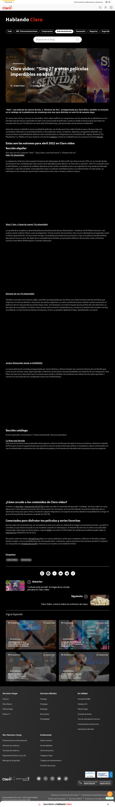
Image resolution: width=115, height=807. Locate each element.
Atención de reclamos (11, 746)
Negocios (93, 31)
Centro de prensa (46, 750)
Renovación (44, 714)
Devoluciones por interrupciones (15, 740)
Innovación (80, 31)
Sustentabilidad (46, 746)
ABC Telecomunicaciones (26, 31)
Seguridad (106, 31)
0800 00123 (105, 784)
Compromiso (47, 31)
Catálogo (53, 137)
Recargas (44, 709)
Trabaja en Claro (46, 756)
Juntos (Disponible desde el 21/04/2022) (24, 363)
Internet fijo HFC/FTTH (34, 507)
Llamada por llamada (86, 729)
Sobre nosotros (46, 740)
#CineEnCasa (33, 539)
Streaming (26, 560)
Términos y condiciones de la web (64, 795)
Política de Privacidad (57, 799)
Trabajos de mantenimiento (50, 761)
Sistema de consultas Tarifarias (98, 799)
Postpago (44, 704)
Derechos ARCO (75, 799)
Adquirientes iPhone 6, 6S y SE (14, 756)
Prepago (43, 699)
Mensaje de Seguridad (11, 761)
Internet (6, 699)
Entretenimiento (64, 31)
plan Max (19, 507)
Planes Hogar (8, 709)
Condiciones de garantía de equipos (96, 795)
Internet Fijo (11, 533)
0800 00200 (89, 784)
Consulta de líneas (85, 714)
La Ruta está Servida (15, 441)
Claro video (12, 560)
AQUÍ (49, 530)
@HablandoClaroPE (29, 544)
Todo (10, 31)
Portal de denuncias (47, 766)
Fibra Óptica (7, 704)
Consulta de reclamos (11, 750)
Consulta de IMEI (84, 699)
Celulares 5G (82, 704)
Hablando (24, 20)
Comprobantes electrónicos (88, 724)
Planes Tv (6, 714)
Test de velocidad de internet (89, 719)
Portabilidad (44, 719)
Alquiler (100, 137)
